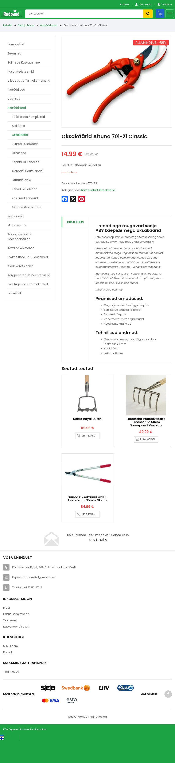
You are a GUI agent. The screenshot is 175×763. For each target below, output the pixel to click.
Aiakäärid (18, 126)
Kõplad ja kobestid (25, 162)
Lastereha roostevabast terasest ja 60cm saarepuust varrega (146, 433)
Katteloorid (16, 216)
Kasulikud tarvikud (25, 198)
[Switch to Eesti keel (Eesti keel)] (8, 758)
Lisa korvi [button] (89, 447)
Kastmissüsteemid (21, 72)
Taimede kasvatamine (24, 63)
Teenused (10, 643)
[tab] (75, 222)
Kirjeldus (75, 222)
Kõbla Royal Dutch (87, 430)
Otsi (148, 13)
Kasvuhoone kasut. (16, 649)
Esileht (7, 25)
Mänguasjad (98, 739)
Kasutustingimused (16, 637)
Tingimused (11, 694)
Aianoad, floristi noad (27, 171)
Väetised (14, 99)
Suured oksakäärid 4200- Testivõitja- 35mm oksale (87, 521)
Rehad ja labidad (24, 189)
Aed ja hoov (26, 25)
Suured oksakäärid (25, 144)
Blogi (6, 630)
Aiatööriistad (49, 25)
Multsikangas (17, 225)
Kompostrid (16, 44)
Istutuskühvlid (21, 180)
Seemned (14, 54)
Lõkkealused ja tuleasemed (28, 257)
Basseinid (14, 293)
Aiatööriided (16, 90)
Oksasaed (19, 153)
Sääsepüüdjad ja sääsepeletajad (20, 236)
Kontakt (124, 4)
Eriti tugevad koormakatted (28, 284)
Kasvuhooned (78, 739)
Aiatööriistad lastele (26, 207)
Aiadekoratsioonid (21, 266)
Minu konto (10, 669)
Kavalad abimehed (21, 248)
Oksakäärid (20, 135)
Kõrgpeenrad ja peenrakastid (29, 275)
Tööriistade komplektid (28, 117)
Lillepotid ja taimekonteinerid (29, 81)
